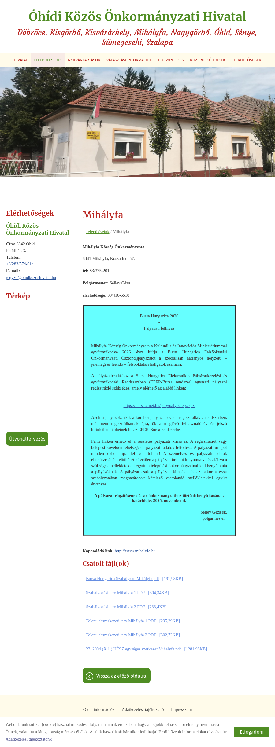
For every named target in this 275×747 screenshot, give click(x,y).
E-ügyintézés (171, 59)
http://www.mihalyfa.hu (135, 550)
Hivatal (21, 59)
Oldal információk (99, 709)
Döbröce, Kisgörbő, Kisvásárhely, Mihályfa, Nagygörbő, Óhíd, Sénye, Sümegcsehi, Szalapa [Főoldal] (138, 28)
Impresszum (181, 709)
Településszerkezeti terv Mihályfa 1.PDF (121, 621)
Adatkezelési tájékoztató (143, 709)
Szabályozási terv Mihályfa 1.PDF (115, 593)
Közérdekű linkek (207, 59)
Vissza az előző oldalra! (121, 676)
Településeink (48, 59)
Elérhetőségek (246, 59)
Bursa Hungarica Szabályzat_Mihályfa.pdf (122, 579)
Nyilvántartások (84, 59)
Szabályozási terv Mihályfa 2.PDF (115, 607)
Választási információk (129, 59)
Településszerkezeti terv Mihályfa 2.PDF (121, 635)
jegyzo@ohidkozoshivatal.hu (31, 277)
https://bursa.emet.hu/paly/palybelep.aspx (159, 405)
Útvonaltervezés (27, 438)
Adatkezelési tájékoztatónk (29, 739)
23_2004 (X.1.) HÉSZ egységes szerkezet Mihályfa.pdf (133, 649)
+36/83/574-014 (20, 264)
